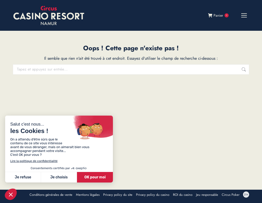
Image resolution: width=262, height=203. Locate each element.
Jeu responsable (207, 194)
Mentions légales (88, 194)
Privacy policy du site (117, 194)
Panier (218, 15)
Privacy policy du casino (152, 194)
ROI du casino (182, 194)
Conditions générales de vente (51, 194)
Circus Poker (230, 194)
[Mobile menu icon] (244, 15)
